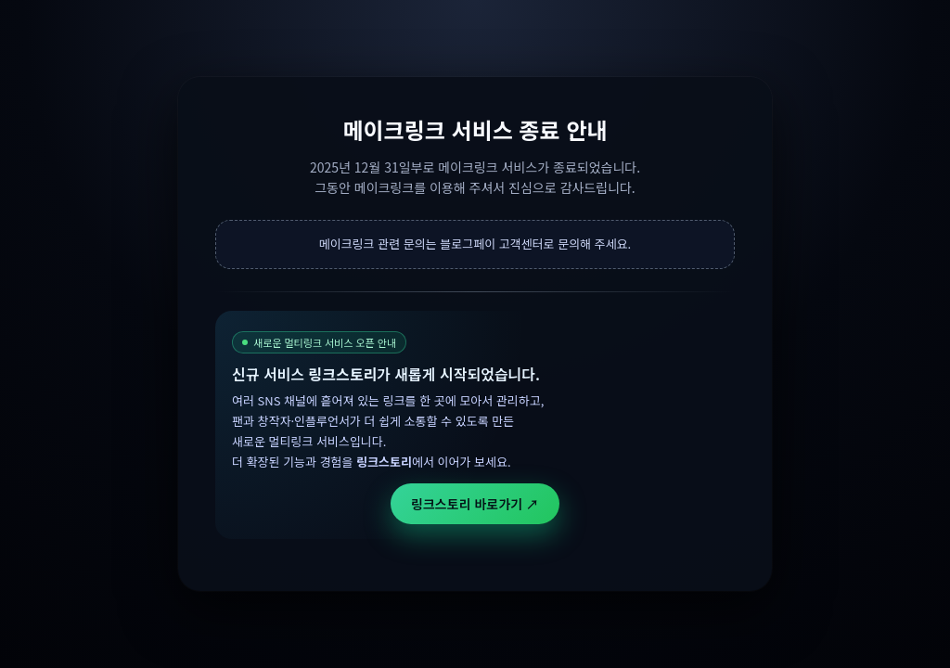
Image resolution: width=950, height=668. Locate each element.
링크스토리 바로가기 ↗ (475, 504)
